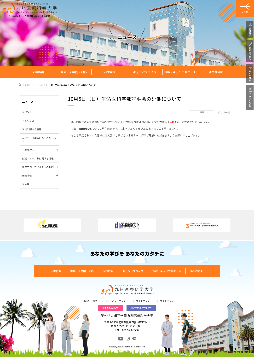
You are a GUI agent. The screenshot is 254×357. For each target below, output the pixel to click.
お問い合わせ (90, 301)
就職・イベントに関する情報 (38, 158)
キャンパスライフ (144, 72)
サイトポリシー (144, 301)
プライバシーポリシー (116, 301)
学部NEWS (28, 150)
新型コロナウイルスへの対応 (38, 167)
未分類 (25, 184)
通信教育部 (215, 72)
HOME (27, 85)
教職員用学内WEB (110, 308)
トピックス (28, 120)
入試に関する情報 (31, 129)
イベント (27, 112)
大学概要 (38, 72)
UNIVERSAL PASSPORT (141, 308)
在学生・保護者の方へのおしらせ (39, 139)
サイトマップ (167, 301)
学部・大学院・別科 (74, 72)
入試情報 (109, 72)
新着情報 (27, 175)
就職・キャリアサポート (180, 72)
